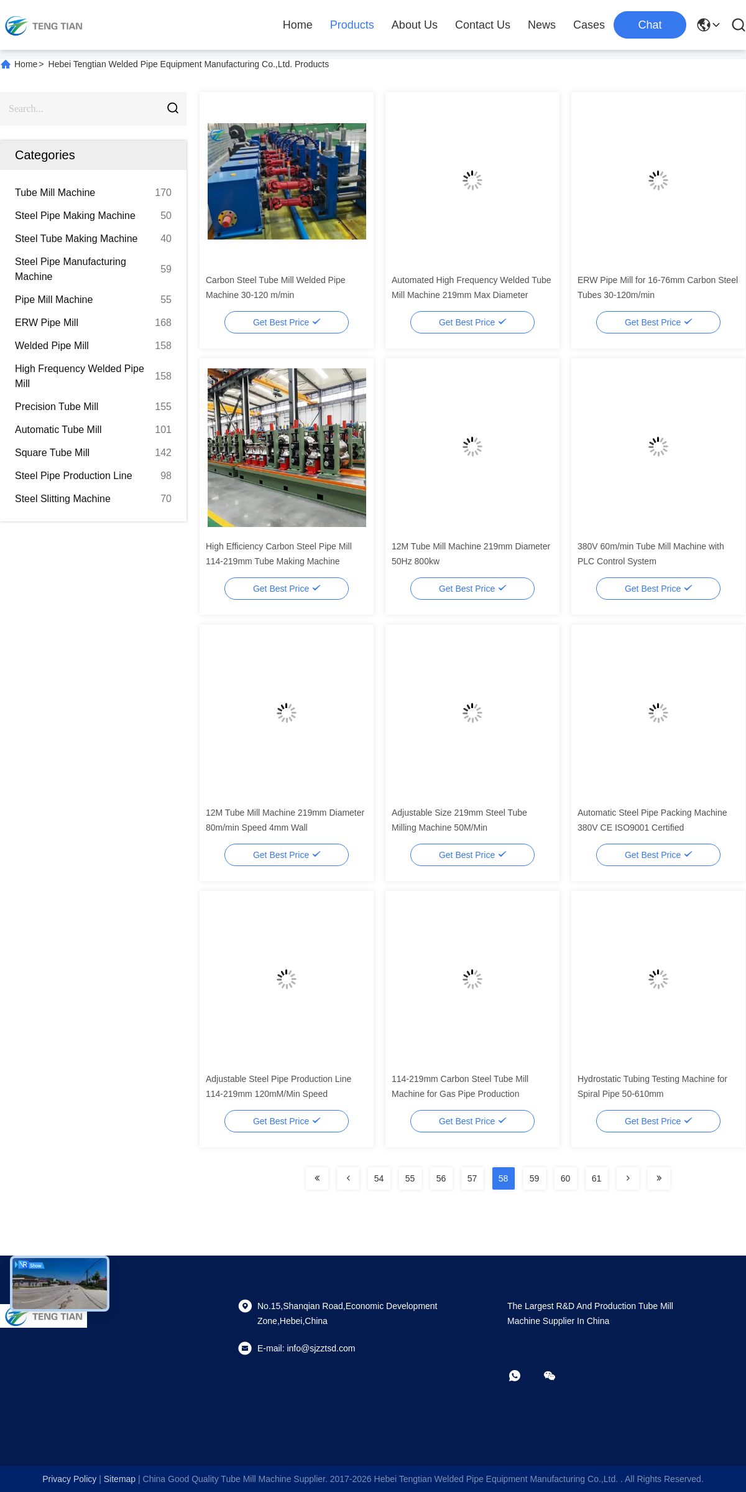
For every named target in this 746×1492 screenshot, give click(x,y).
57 (472, 1178)
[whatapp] (523, 1375)
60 (566, 1178)
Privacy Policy (69, 1479)
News (542, 25)
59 (535, 1178)
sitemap (120, 1479)
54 (379, 1178)
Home (298, 25)
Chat (649, 25)
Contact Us (482, 25)
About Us (415, 25)
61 (597, 1178)
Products (352, 25)
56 (441, 1178)
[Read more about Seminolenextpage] (317, 1178)
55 (410, 1178)
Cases (589, 25)
